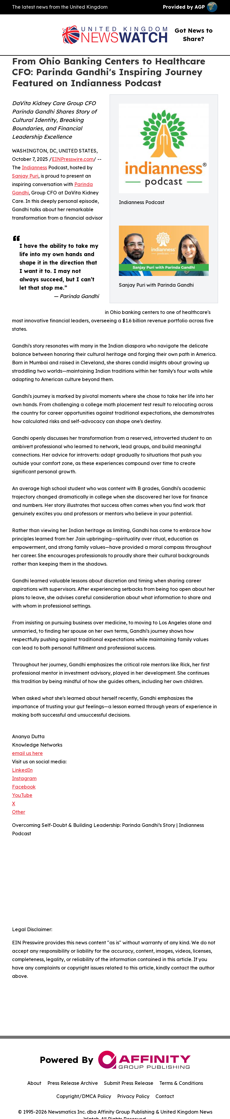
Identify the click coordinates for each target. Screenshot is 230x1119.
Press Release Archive (72, 1083)
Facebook (24, 787)
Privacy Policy (133, 1096)
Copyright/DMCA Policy (83, 1096)
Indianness (34, 167)
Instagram (24, 778)
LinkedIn (22, 770)
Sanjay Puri (25, 176)
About (34, 1083)
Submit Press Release (128, 1083)
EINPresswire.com (72, 159)
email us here (27, 753)
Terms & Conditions (181, 1083)
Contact (164, 1096)
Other (18, 812)
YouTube (22, 795)
